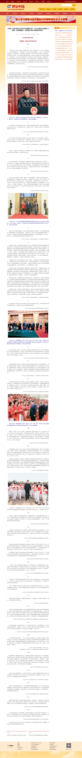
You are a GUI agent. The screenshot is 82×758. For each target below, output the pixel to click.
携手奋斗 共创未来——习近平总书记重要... (64, 59)
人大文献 (54, 9)
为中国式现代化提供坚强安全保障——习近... (64, 52)
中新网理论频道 (52, 747)
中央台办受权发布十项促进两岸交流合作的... (64, 57)
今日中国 (31, 13)
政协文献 (66, 9)
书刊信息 (48, 13)
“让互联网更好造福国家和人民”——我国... (63, 48)
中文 (7, 1)
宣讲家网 (18, 746)
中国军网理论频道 (53, 749)
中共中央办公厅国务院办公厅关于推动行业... (64, 54)
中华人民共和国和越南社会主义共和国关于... (64, 50)
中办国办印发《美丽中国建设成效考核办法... (64, 32)
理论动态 (15, 13)
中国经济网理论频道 (53, 746)
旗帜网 (18, 744)
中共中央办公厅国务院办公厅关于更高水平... (64, 43)
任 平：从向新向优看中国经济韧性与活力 (63, 46)
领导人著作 (42, 9)
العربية (48, 1)
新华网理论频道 (34, 747)
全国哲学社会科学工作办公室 (36, 742)
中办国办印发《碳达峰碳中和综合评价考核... (64, 41)
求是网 (18, 742)
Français (19, 1)
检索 (74, 5)
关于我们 (73, 13)
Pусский (25, 1)
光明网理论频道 (52, 742)
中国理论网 (52, 744)
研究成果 (72, 9)
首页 (7, 13)
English (12, 1)
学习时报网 (19, 749)
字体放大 (34, 34)
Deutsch (37, 1)
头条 (10, 24)
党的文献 (48, 9)
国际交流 (40, 13)
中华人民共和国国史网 (35, 744)
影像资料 (65, 13)
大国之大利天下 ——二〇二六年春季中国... (64, 35)
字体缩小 (37, 34)
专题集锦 (57, 13)
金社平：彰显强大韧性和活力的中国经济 (63, 37)
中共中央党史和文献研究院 (70, 1)
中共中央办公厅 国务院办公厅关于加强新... (64, 39)
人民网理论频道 (34, 746)
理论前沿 (23, 13)
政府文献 (60, 9)
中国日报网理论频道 (34, 749)
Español (31, 1)
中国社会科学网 (20, 747)
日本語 (43, 1)
